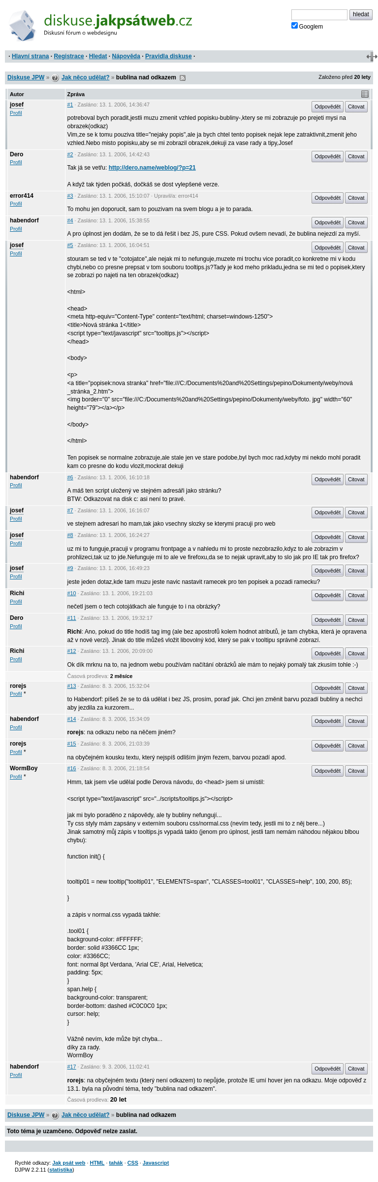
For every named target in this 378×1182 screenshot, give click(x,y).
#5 (70, 245)
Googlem (307, 26)
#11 (71, 618)
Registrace (69, 56)
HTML (97, 1163)
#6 (70, 477)
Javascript (156, 1163)
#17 (71, 1067)
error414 (21, 195)
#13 (71, 686)
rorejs (18, 685)
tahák (116, 1163)
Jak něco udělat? (85, 77)
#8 (70, 535)
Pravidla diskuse (168, 56)
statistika (60, 1170)
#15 (71, 744)
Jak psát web (68, 1163)
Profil (16, 113)
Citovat (356, 106)
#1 (70, 104)
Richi (17, 593)
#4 (70, 220)
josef (17, 104)
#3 (70, 196)
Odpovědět (328, 106)
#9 (70, 568)
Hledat (98, 56)
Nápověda (126, 56)
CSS (132, 1163)
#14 (71, 719)
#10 (71, 593)
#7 (70, 510)
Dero (16, 154)
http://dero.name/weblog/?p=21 (152, 167)
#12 (71, 651)
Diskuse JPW (25, 77)
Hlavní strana (30, 56)
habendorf (24, 220)
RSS (183, 78)
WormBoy (23, 768)
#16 (71, 768)
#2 (70, 154)
